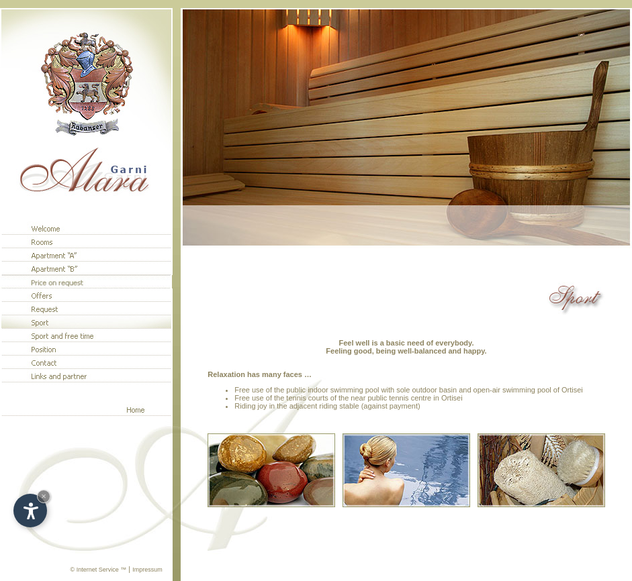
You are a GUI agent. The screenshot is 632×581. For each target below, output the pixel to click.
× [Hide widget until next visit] (43, 496)
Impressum (147, 569)
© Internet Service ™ (99, 569)
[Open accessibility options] (30, 510)
